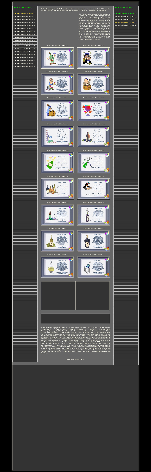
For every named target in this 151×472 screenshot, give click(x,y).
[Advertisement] (58, 28)
